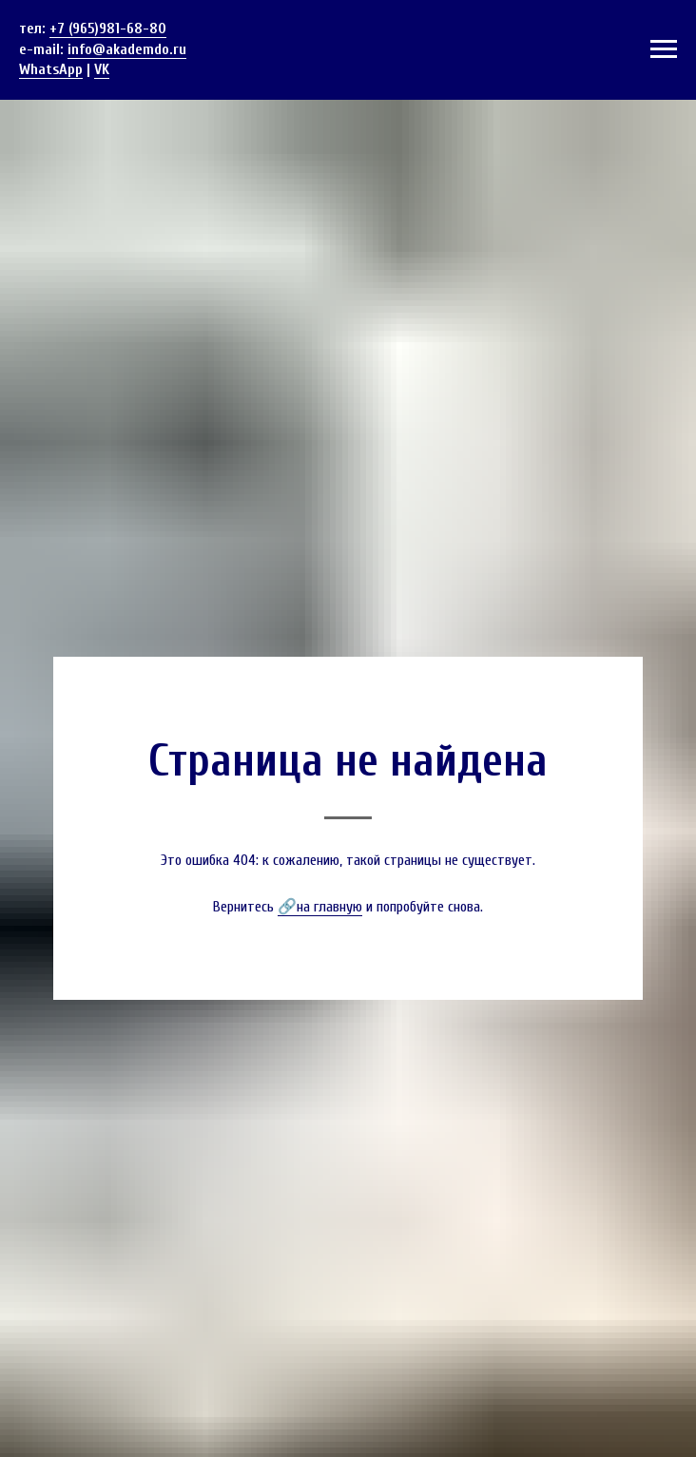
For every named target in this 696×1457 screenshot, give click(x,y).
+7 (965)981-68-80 (107, 28)
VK (101, 69)
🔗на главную (320, 906)
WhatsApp (51, 69)
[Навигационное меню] (663, 49)
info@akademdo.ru (127, 49)
